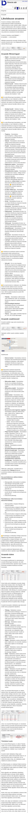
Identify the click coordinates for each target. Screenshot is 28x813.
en (15, 8)
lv (23, 8)
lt (21, 8)
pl (26, 8)
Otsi (13, 7)
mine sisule (24, 1)
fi (19, 8)
